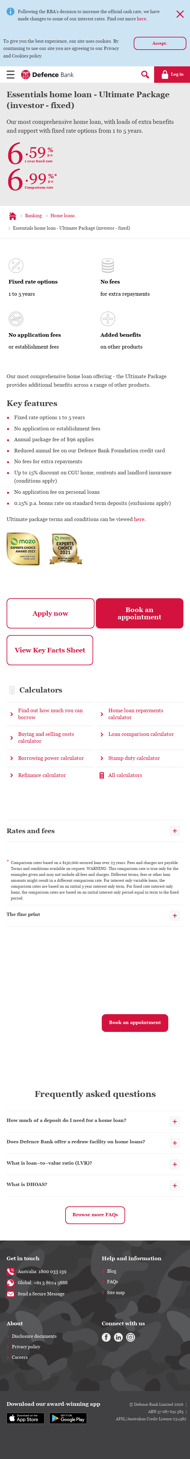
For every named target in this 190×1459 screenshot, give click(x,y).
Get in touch (23, 1258)
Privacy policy (26, 1347)
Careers (20, 1357)
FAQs (112, 1282)
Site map (116, 1293)
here (141, 19)
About (15, 1323)
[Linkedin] (117, 1337)
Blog (111, 1271)
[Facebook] (106, 1337)
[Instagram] (128, 1337)
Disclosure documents (34, 1336)
